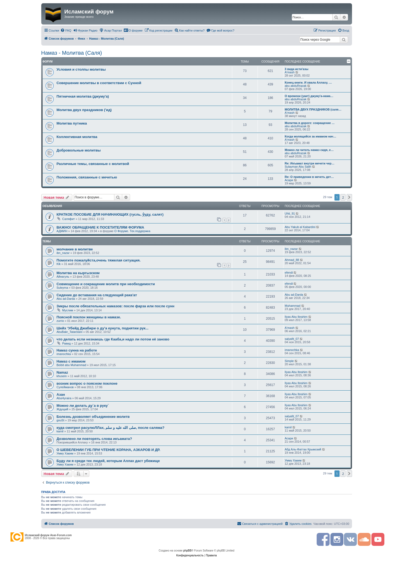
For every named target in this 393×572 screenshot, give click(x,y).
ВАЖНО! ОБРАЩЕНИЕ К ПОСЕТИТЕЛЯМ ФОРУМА (100, 227)
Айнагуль (63, 276)
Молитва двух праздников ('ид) (84, 110)
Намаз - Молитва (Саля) (71, 53)
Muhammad (292, 305)
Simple (289, 361)
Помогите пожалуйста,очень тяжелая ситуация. (99, 260)
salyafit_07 (292, 338)
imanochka (64, 354)
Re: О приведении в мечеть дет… (309, 176)
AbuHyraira (64, 398)
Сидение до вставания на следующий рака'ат (97, 295)
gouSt (60, 420)
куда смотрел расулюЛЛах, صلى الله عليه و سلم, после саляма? (111, 428)
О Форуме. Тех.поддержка (132, 231)
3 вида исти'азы (297, 69)
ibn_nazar (63, 252)
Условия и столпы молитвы (81, 69)
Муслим (67, 310)
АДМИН (62, 231)
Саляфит (68, 218)
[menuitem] (65, 30)
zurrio (60, 320)
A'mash (290, 72)
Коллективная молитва (77, 137)
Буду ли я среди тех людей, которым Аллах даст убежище (108, 461)
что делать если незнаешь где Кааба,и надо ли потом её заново (113, 339)
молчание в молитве (75, 249)
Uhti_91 (290, 213)
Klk (59, 264)
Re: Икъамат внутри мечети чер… (309, 163)
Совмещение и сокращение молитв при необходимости (106, 284)
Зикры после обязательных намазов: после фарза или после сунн (116, 306)
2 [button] (343, 197)
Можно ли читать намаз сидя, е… (309, 149)
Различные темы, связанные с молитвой (93, 164)
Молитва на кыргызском (78, 273)
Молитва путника (72, 123)
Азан (61, 394)
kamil (60, 431)
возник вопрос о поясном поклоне (87, 383)
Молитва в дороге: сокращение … (310, 123)
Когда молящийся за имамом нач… (310, 136)
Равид (66, 343)
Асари (289, 180)
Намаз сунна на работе (77, 350)
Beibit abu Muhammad (71, 365)
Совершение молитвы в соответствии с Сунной (99, 83)
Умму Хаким (65, 453)
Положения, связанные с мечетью (87, 177)
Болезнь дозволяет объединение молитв (93, 417)
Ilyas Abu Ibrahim (296, 316)
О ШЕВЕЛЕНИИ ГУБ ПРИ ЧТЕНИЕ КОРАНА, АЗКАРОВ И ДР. (108, 450)
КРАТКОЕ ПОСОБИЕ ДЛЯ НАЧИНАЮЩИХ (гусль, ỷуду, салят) (110, 214)
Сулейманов (65, 387)
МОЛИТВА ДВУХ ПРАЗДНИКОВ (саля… (313, 109)
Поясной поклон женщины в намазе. (89, 317)
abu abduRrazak (296, 85)
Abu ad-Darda (66, 298)
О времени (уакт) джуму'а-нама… (309, 96)
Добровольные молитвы (79, 150)
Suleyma (62, 287)
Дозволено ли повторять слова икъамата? (94, 439)
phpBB (187, 550)
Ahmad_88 (292, 259)
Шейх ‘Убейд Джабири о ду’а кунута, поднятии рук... (103, 328)
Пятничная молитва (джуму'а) (83, 96)
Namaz (62, 372)
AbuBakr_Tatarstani (70, 331)
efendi (289, 272)
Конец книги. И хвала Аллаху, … (308, 82)
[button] (349, 197)
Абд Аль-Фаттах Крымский (303, 449)
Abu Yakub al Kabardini (300, 227)
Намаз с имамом (71, 361)
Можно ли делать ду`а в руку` (83, 406)
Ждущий (62, 409)
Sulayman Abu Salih (298, 166)
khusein (62, 376)
